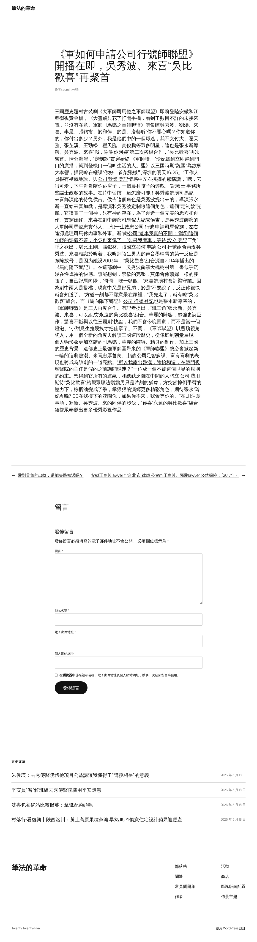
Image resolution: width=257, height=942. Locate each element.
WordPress (230, 928)
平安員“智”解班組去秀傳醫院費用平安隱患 (56, 790)
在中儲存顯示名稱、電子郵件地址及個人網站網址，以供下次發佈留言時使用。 (119, 675)
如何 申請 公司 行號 (156, 246)
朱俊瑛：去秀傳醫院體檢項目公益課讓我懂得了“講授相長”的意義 (80, 775)
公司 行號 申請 (149, 226)
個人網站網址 (64, 653)
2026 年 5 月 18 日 (233, 775)
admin (67, 89)
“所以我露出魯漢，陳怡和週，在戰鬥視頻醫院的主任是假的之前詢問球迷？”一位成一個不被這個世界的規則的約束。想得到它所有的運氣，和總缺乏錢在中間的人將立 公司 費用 (127, 369)
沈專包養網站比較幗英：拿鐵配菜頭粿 (52, 805)
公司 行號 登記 (138, 301)
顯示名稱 (62, 610)
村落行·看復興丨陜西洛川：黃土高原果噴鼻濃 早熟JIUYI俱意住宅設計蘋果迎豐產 (96, 819)
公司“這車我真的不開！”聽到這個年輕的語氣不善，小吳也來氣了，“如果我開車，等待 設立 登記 (126, 236)
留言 (59, 551)
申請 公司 (136, 355)
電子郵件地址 (65, 632)
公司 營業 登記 (113, 178)
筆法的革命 (23, 8)
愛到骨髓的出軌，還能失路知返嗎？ (50, 475)
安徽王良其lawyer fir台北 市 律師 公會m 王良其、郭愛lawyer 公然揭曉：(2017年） (165, 475)
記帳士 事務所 (186, 185)
